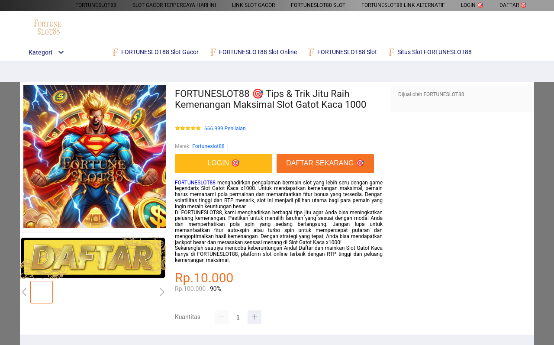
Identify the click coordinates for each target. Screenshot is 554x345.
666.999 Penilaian (225, 129)
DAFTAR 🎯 (513, 5)
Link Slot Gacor (253, 5)
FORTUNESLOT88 (95, 5)
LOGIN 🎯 (472, 5)
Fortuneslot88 (208, 146)
